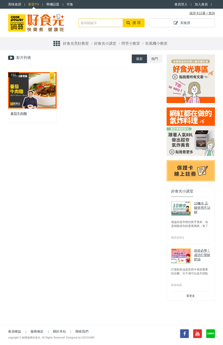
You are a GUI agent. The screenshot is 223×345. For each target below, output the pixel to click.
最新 (139, 59)
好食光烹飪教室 (76, 43)
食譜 (14, 4)
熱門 (154, 59)
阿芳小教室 (131, 43)
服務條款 (37, 331)
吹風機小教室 (156, 43)
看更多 (190, 295)
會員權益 (14, 331)
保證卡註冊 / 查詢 (202, 13)
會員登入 (181, 4)
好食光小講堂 (105, 43)
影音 (33, 4)
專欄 (52, 4)
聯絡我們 (81, 331)
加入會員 (201, 4)
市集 (70, 4)
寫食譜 (182, 23)
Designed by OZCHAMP (80, 337)
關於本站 (59, 331)
